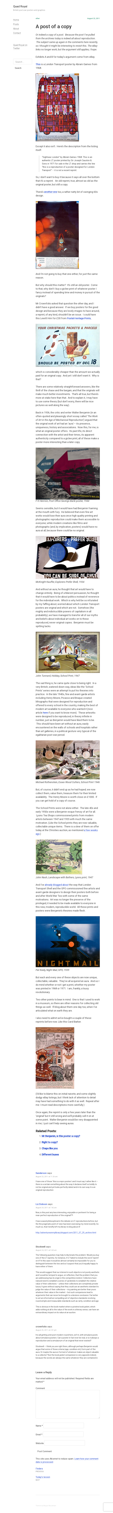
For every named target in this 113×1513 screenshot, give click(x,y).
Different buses (50, 1154)
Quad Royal (20, 6)
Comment (40, 1388)
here (45, 712)
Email (39, 1434)
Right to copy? (50, 1142)
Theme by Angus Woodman (46, 1506)
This (38, 64)
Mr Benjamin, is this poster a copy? (61, 1136)
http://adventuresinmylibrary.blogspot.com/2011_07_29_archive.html (66, 1232)
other (38, 18)
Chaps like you (50, 1148)
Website (40, 1443)
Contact (17, 33)
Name (39, 1425)
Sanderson (41, 1173)
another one (50, 191)
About (16, 28)
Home (16, 20)
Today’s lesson (43, 1477)
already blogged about (57, 884)
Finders (39, 1468)
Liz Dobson (41, 1204)
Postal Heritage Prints (79, 318)
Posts (16, 24)
